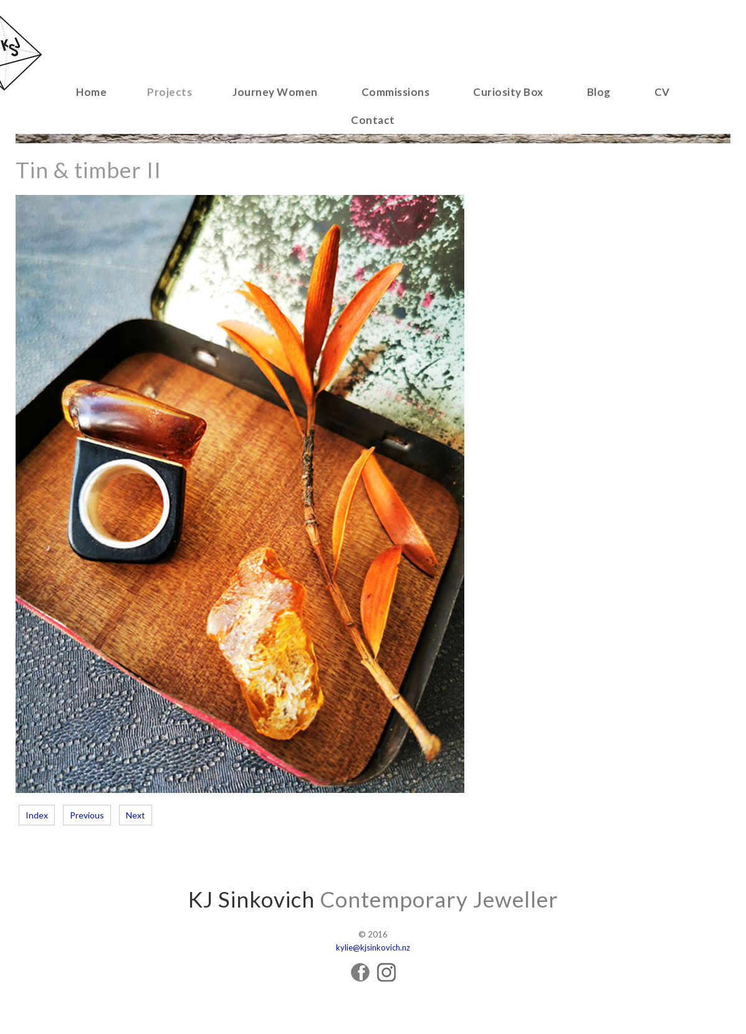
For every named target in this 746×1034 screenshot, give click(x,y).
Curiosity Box (508, 91)
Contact (373, 119)
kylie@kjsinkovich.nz (373, 947)
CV (662, 91)
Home (91, 91)
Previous (87, 815)
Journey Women (275, 91)
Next (135, 815)
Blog (599, 91)
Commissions (395, 91)
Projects (169, 91)
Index (37, 815)
